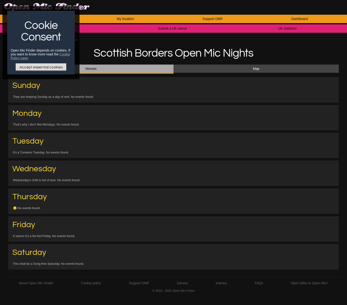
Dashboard (299, 19)
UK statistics (287, 28)
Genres (182, 283)
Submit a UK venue (172, 28)
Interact (221, 283)
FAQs (259, 283)
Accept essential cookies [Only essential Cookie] (41, 67)
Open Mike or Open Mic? (309, 283)
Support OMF (212, 19)
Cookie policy (91, 283)
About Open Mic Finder (36, 283)
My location (125, 19)
